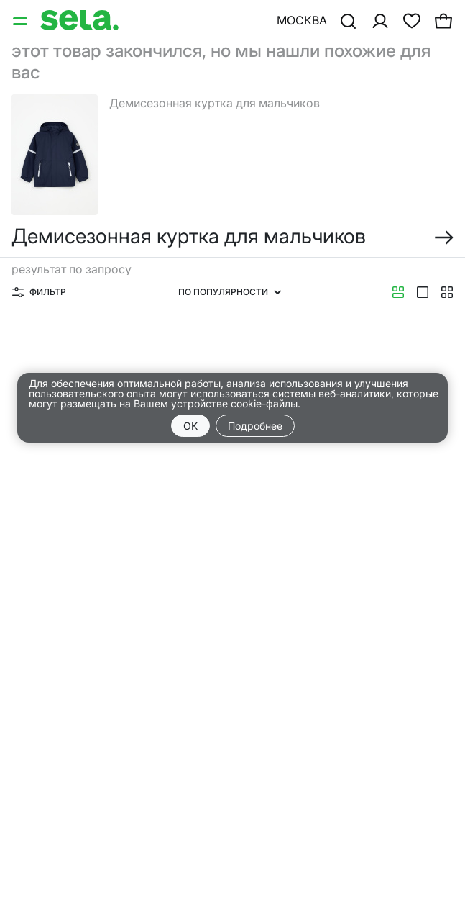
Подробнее (255, 426)
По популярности (229, 291)
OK (190, 426)
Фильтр (39, 291)
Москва (302, 20)
